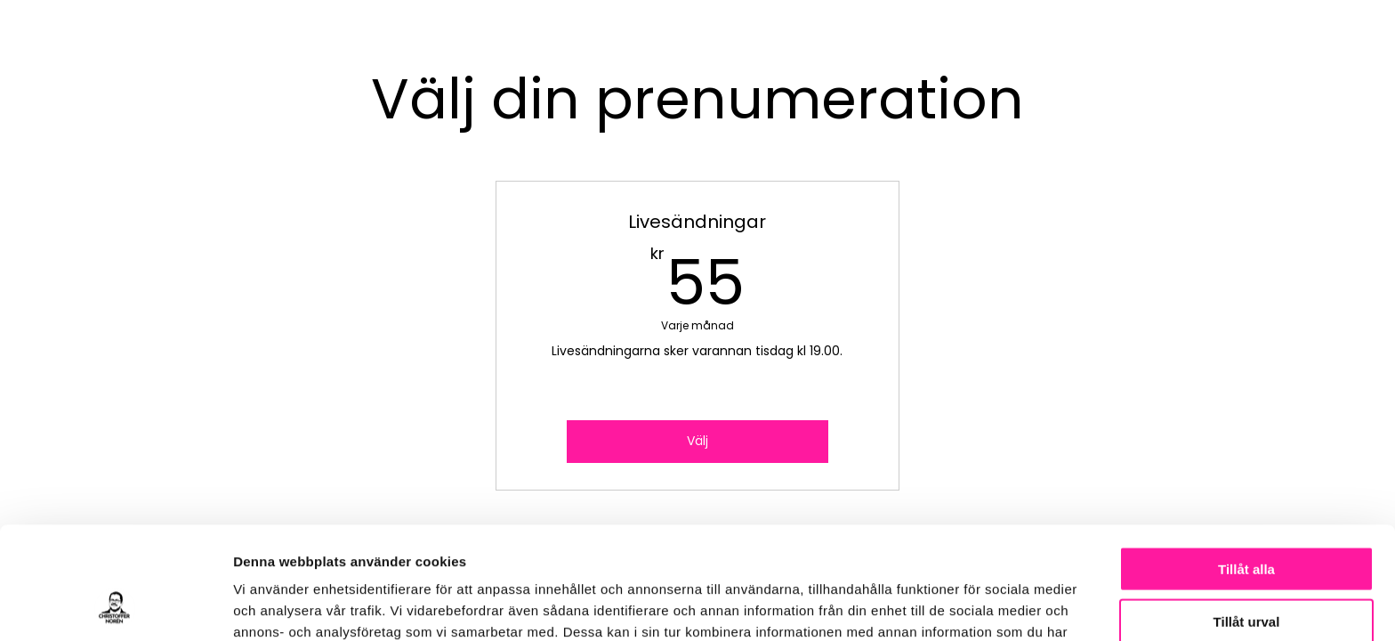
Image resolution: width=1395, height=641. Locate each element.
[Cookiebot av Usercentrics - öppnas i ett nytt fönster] (115, 606)
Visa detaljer (966, 605)
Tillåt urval (1247, 515)
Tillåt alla (1246, 463)
